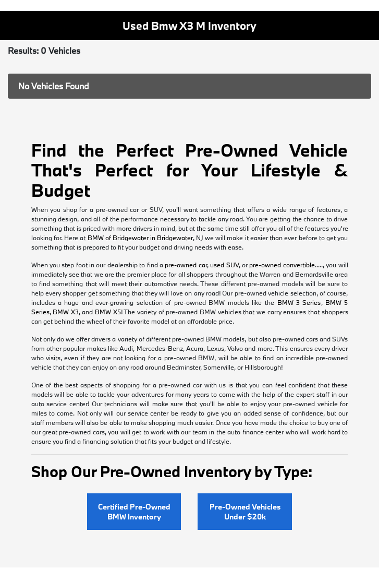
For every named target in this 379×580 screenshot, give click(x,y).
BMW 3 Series (299, 302)
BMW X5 (108, 311)
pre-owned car (185, 265)
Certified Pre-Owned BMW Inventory (134, 512)
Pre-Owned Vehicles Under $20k (245, 512)
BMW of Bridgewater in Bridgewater (140, 237)
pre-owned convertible (281, 265)
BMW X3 (66, 311)
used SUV (224, 265)
